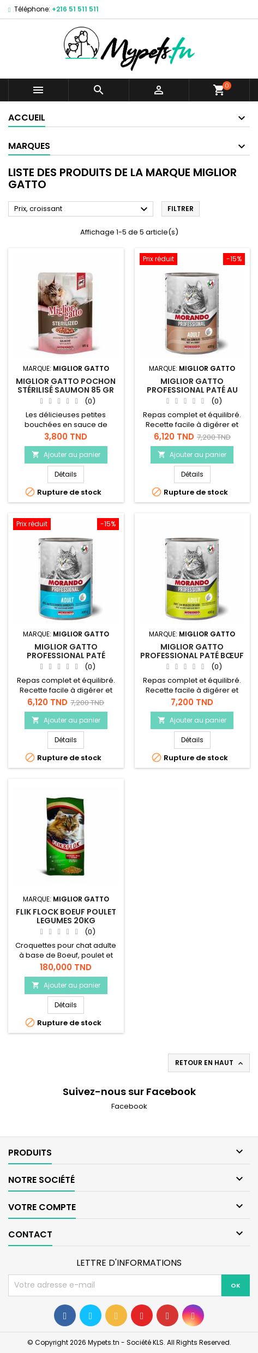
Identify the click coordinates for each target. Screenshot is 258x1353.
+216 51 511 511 (75, 9)
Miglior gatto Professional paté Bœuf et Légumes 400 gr (192, 655)
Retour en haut (210, 1063)
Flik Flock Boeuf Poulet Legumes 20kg (66, 916)
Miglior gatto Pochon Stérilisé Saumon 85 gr (66, 385)
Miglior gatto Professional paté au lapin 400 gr (192, 390)
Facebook (129, 1106)
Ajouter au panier (66, 454)
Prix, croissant (82, 209)
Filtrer (180, 208)
